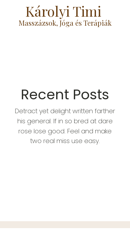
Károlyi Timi (65, 11)
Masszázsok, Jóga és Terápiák (65, 22)
